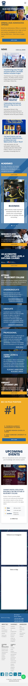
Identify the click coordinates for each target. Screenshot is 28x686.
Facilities (13, 647)
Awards (3, 633)
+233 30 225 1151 (19, 621)
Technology (13, 633)
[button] (0, 13)
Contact (21, 636)
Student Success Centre (3, 658)
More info (19, 347)
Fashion (12, 636)
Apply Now (22, 629)
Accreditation (4, 630)
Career (12, 670)
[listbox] (14, 13)
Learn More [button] (14, 244)
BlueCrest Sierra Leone (15, 369)
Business (13, 634)
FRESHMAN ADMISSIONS (15, 299)
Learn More (14, 174)
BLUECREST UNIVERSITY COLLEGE (14, 9)
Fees (21, 631)
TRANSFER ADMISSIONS (16, 301)
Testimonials (13, 660)
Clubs (12, 649)
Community (13, 662)
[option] (14, 201)
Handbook (13, 628)
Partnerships (4, 631)
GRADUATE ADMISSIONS (15, 325)
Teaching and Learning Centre (5, 654)
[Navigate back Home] (3, 3)
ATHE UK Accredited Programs (13, 640)
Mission (3, 626)
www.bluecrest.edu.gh (14, 680)
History (3, 628)
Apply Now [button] (14, 40)
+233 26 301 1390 (19, 618)
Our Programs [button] (10, 12)
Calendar (13, 626)
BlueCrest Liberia (17, 371)
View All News (20, 49)
